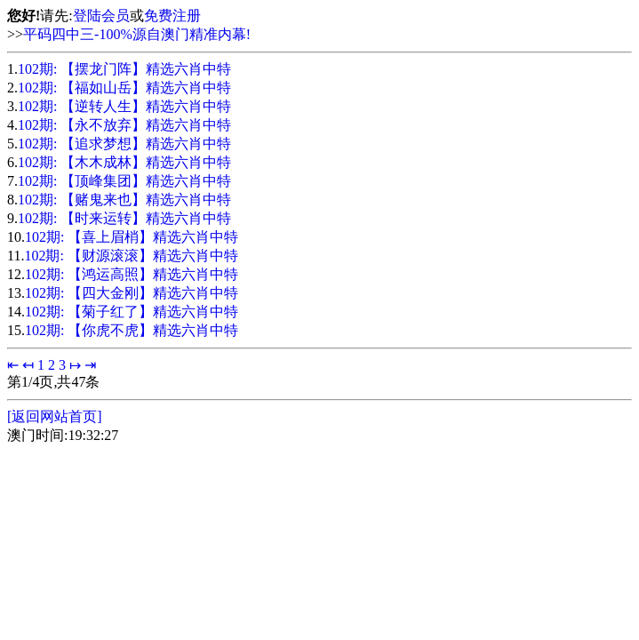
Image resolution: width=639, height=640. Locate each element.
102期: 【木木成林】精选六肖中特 (124, 162)
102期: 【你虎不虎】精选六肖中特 (131, 330)
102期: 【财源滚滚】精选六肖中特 (130, 255)
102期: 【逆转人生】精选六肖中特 (124, 106)
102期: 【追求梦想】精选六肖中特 (124, 143)
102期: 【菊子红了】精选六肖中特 (131, 311)
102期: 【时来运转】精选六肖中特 (124, 218)
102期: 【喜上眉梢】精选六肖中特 (131, 236)
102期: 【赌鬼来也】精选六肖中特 (124, 199)
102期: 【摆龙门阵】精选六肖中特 (124, 68)
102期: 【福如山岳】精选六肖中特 (124, 87)
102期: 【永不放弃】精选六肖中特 (124, 124)
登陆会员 (101, 15)
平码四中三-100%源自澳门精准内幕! (137, 34)
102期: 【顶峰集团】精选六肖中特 (124, 180)
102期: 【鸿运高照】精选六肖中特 (131, 274)
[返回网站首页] (54, 416)
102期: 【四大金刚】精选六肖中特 (131, 292)
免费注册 (172, 15)
